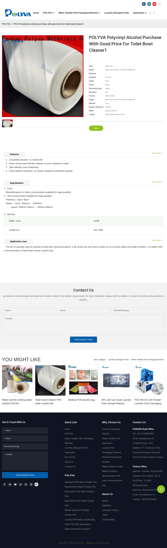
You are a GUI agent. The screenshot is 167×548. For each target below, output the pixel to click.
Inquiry (96, 128)
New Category (100, 360)
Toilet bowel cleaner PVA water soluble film (48, 402)
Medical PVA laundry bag (81, 400)
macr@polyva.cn (147, 494)
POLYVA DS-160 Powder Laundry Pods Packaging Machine (148, 402)
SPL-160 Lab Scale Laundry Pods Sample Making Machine (116, 402)
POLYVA (6, 24)
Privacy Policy (102, 543)
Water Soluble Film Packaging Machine (147, 360)
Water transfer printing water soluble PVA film (17, 402)
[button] (150, 13)
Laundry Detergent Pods (118, 360)
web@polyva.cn (146, 438)
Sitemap (90, 543)
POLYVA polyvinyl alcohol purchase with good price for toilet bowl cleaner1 (49, 24)
